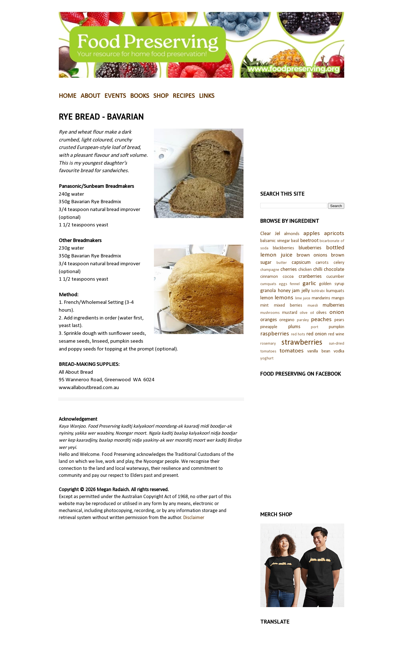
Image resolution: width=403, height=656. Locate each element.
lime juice (302, 298)
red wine (336, 334)
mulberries (333, 305)
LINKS (206, 96)
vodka (339, 351)
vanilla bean (318, 351)
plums (294, 327)
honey (284, 290)
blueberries (310, 248)
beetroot (309, 240)
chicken (305, 269)
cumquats (268, 284)
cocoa (288, 276)
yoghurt (266, 358)
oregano (286, 320)
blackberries (283, 248)
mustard (289, 313)
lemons (284, 298)
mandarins (321, 298)
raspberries (274, 334)
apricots (334, 233)
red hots (298, 334)
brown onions (312, 255)
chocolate (334, 269)
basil (295, 241)
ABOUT (90, 96)
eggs (283, 284)
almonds (291, 234)
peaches (321, 320)
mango (338, 298)
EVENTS (115, 96)
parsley (303, 320)
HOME (67, 96)
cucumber (335, 276)
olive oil (307, 313)
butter (282, 263)
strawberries (302, 342)
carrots (322, 262)
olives (321, 313)
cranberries (310, 276)
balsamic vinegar (275, 241)
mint (264, 305)
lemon (266, 298)
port (314, 327)
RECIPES (184, 96)
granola (268, 290)
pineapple (268, 327)
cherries (288, 269)
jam (296, 290)
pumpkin (336, 327)
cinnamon (269, 276)
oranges (268, 320)
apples (311, 233)
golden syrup (331, 284)
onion (336, 312)
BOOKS (139, 96)
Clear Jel (270, 233)
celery (339, 262)
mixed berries (288, 305)
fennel (295, 284)
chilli (317, 269)
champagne (269, 270)
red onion (316, 334)
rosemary (268, 344)
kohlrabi (318, 291)
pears (339, 320)
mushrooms (270, 313)
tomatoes (292, 351)
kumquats (335, 291)
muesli (313, 306)
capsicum (301, 262)
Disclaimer (193, 517)
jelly (306, 290)
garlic (309, 283)
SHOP (160, 96)
